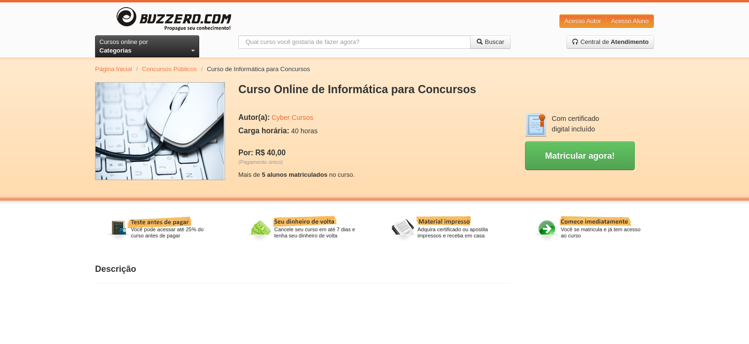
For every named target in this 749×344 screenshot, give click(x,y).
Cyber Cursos (292, 117)
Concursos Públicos (169, 69)
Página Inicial (113, 69)
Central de (610, 41)
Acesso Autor (583, 20)
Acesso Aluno (630, 20)
